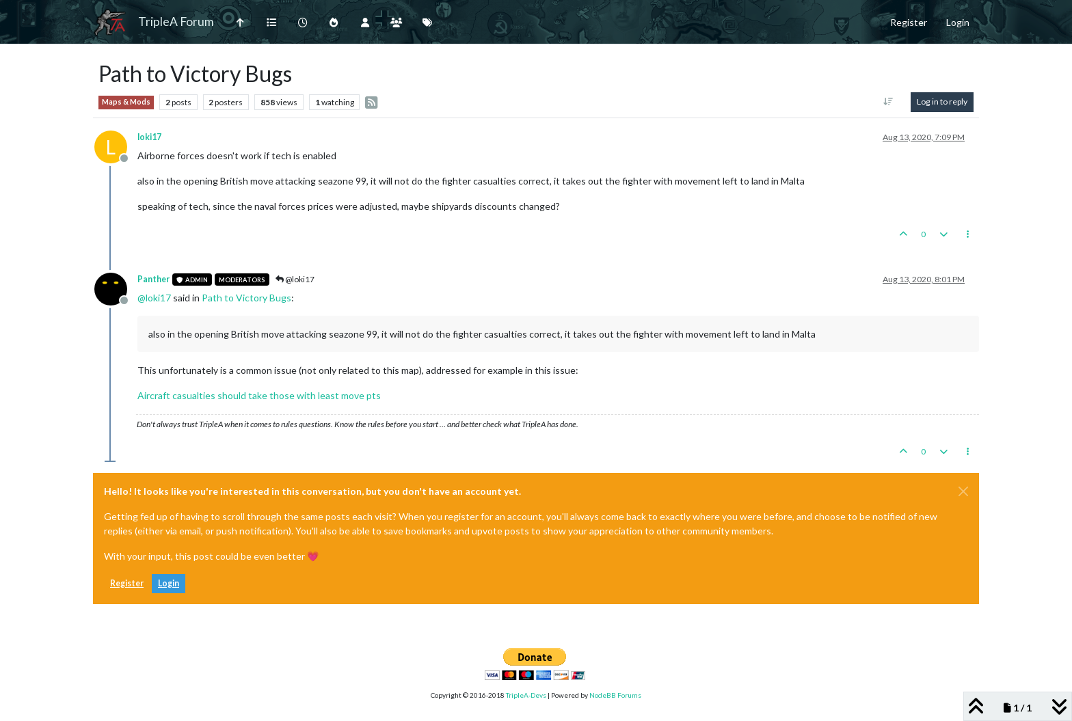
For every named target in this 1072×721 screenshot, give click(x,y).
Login (168, 583)
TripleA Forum (176, 21)
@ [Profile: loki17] (154, 297)
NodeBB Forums (615, 695)
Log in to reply (942, 101)
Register (127, 583)
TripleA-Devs (526, 695)
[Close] (963, 491)
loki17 (149, 137)
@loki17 (295, 279)
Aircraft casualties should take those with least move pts (259, 395)
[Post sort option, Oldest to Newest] (888, 101)
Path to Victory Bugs (246, 297)
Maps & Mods (126, 102)
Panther (153, 279)
